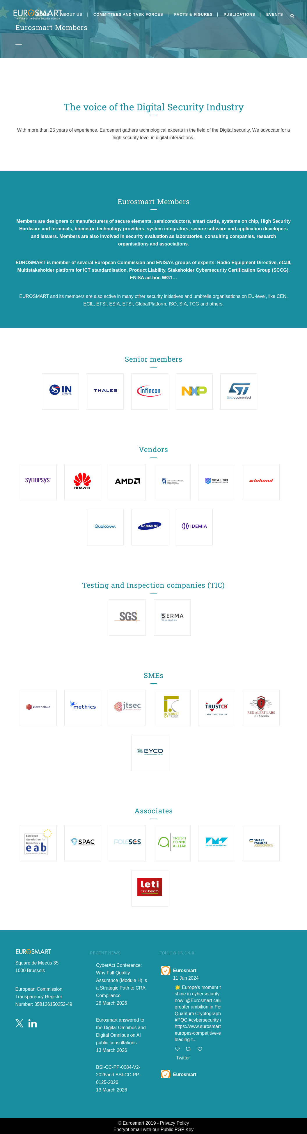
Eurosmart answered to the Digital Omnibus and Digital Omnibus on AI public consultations (121, 1031)
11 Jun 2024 (186, 978)
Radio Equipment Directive (246, 262)
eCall (284, 262)
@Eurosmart (199, 1000)
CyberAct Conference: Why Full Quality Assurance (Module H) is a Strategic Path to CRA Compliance (121, 980)
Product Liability (147, 270)
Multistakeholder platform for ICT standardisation (72, 270)
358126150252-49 (53, 1003)
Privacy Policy (174, 1123)
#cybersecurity (204, 1020)
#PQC (181, 1020)
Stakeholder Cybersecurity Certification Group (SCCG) (228, 270)
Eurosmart (184, 970)
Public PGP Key (177, 1129)
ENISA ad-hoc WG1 (151, 277)
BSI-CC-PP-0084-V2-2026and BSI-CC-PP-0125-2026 (118, 1075)
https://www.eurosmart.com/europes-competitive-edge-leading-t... (203, 1033)
